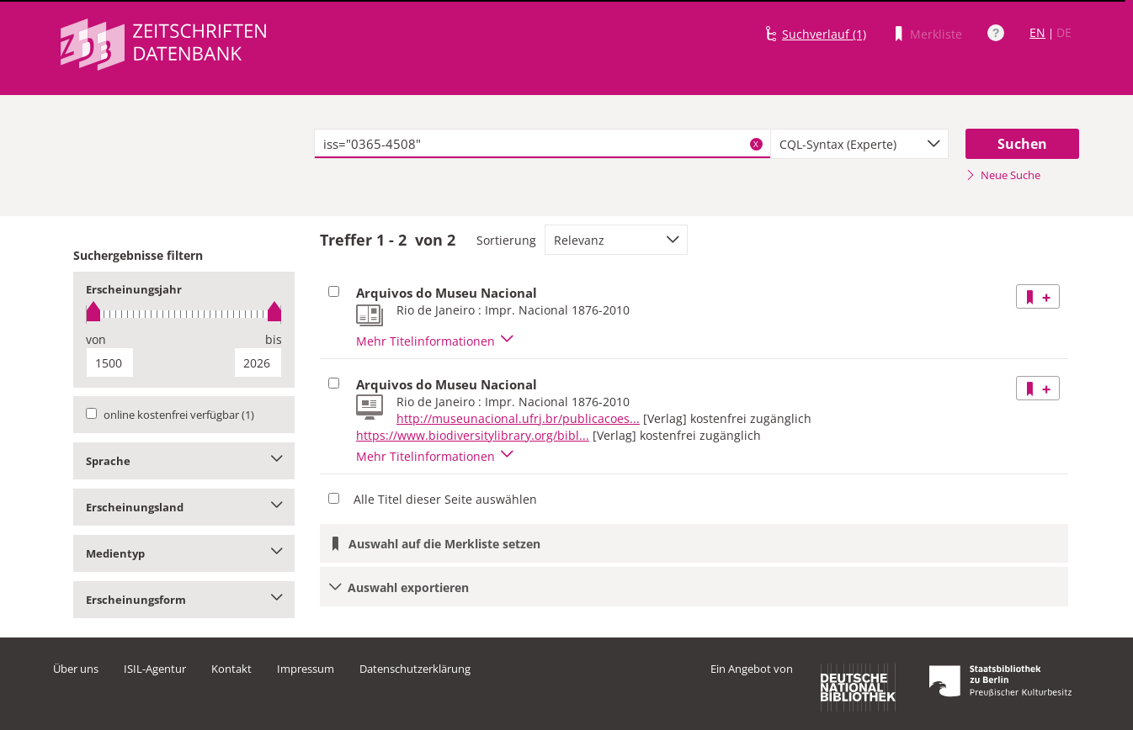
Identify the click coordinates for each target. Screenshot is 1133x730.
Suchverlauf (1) (824, 34)
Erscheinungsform (184, 599)
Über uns (75, 668)
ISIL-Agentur (155, 668)
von (96, 339)
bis (273, 339)
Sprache (184, 460)
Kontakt (231, 668)
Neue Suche (1002, 174)
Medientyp (184, 553)
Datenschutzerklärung (415, 668)
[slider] (184, 314)
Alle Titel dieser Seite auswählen (445, 499)
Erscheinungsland (184, 507)
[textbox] (542, 144)
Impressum (305, 668)
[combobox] (859, 144)
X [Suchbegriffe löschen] (755, 144)
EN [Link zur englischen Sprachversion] (1037, 32)
